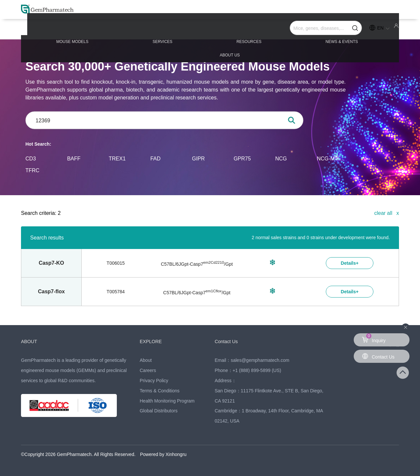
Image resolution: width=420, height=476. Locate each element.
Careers (148, 370)
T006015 (116, 263)
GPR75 (242, 158)
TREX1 (117, 158)
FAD (155, 158)
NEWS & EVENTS (285, 30)
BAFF (73, 158)
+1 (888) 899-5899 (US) (257, 370)
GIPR (198, 158)
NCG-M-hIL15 (331, 158)
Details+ (350, 263)
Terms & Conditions (159, 390)
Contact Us (228, 341)
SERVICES (141, 30)
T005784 (116, 291)
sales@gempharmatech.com (260, 360)
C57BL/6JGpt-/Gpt (197, 264)
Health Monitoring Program (167, 401)
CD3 (31, 158)
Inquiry (374, 338)
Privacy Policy (154, 380)
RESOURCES (209, 30)
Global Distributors (159, 410)
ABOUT (30, 341)
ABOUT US (358, 30)
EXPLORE (152, 341)
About (146, 360)
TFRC (33, 170)
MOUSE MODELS (68, 30)
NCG (281, 158)
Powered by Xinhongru (163, 454)
